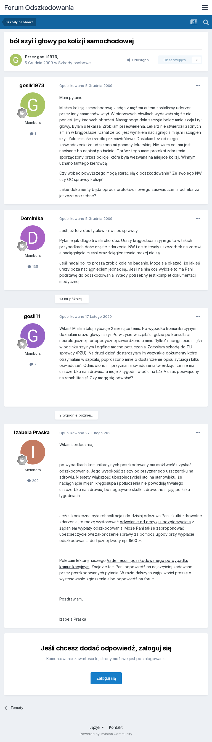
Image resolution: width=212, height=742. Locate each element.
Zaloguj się (106, 678)
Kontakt (116, 727)
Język (96, 727)
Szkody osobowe (74, 62)
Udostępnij (138, 60)
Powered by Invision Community (106, 734)
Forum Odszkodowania (39, 8)
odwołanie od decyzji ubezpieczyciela (155, 521)
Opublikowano (85, 85)
